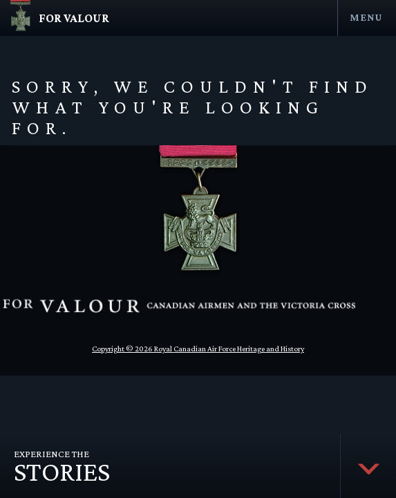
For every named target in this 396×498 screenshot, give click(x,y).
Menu (366, 17)
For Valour (74, 18)
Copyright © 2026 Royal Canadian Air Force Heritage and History (198, 348)
